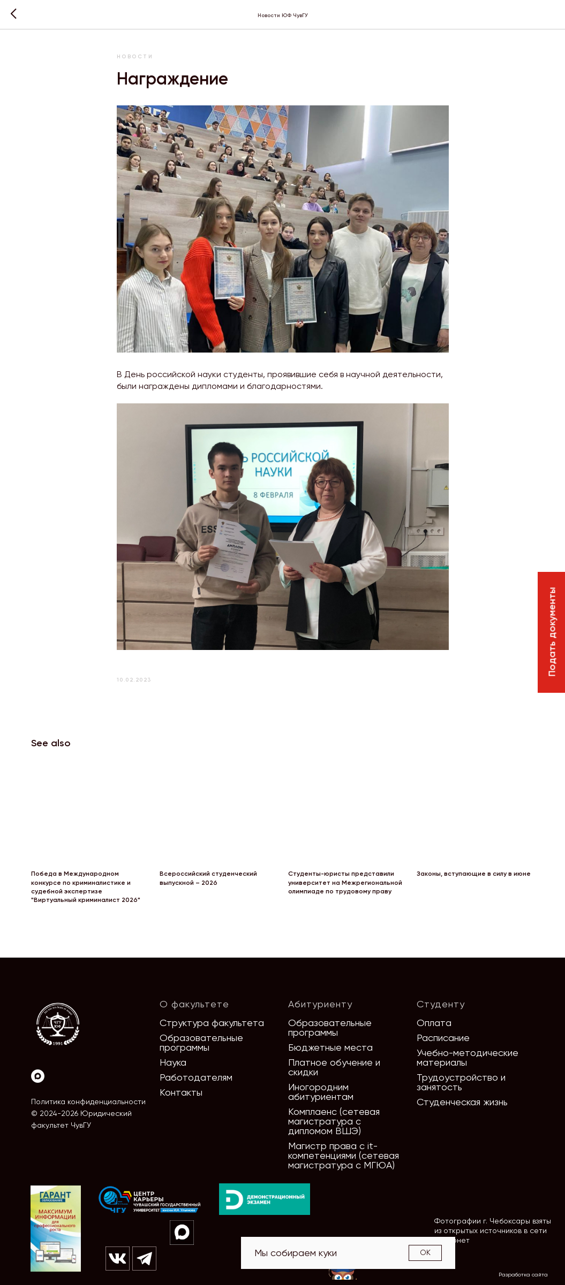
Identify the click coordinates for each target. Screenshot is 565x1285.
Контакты (181, 1092)
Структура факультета (212, 1022)
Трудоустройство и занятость (461, 1082)
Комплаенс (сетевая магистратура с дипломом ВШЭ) (334, 1121)
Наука (173, 1062)
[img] (149, 1200)
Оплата (434, 1022)
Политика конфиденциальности (88, 1101)
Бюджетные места (330, 1047)
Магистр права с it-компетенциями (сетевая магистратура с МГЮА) (343, 1155)
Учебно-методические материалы (467, 1057)
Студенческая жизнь (462, 1101)
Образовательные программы (201, 1042)
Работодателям (196, 1077)
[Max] (37, 1076)
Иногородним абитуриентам (320, 1091)
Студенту (441, 1003)
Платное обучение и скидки (334, 1067)
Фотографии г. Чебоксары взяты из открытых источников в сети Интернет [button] (492, 1230)
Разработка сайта (523, 1275)
